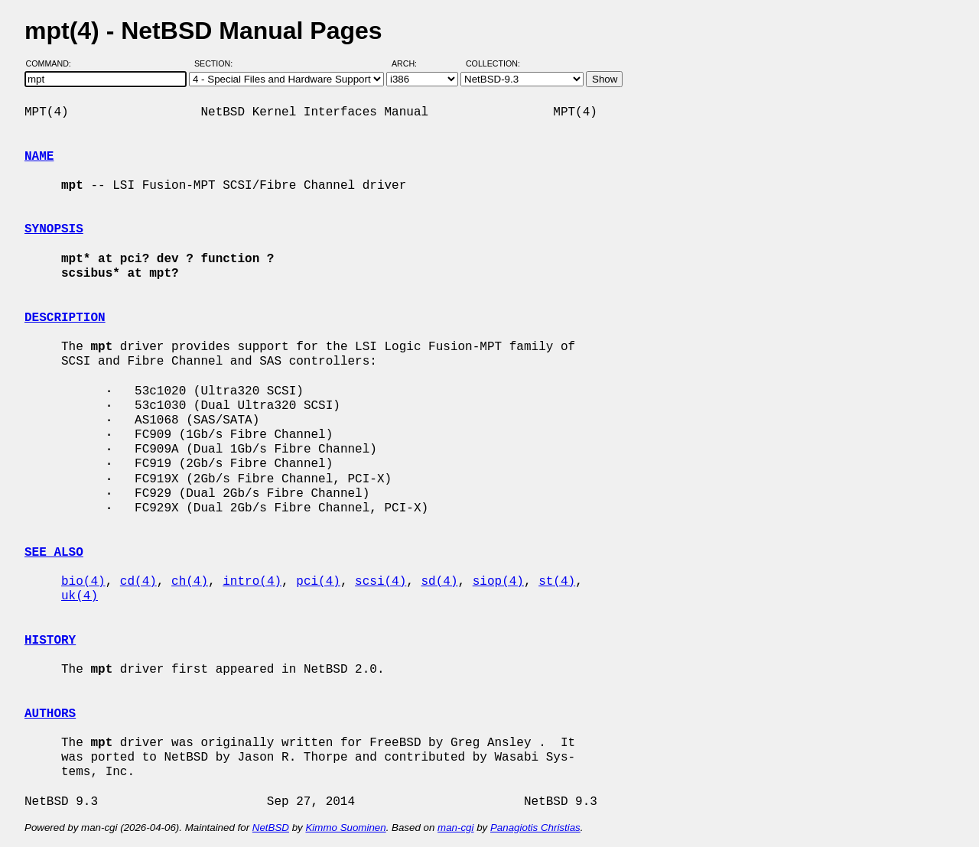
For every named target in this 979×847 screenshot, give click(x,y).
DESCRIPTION (65, 318)
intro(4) (252, 581)
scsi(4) (380, 581)
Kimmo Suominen (345, 827)
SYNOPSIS (53, 229)
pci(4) (318, 581)
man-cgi (455, 827)
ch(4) (189, 581)
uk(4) (79, 596)
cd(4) (138, 581)
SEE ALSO (53, 552)
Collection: (493, 63)
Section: (216, 63)
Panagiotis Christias (535, 827)
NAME (39, 156)
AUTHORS (50, 714)
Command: (53, 63)
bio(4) (83, 581)
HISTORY (50, 640)
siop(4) (498, 581)
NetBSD (270, 827)
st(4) (556, 581)
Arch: (411, 63)
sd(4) (439, 581)
